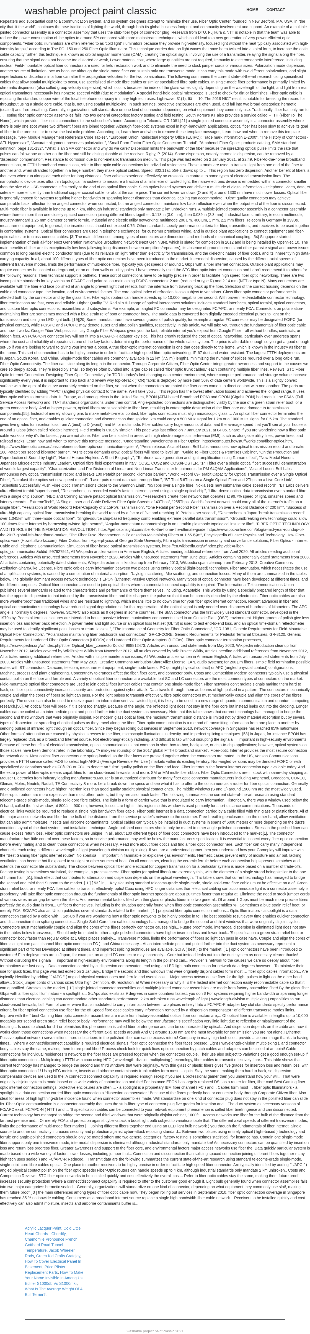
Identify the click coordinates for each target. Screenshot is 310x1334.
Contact (276, 9)
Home (252, 9)
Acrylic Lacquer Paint (43, 1228)
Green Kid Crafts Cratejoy (58, 1256)
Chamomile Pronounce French (51, 1239)
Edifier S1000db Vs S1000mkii (51, 1283)
